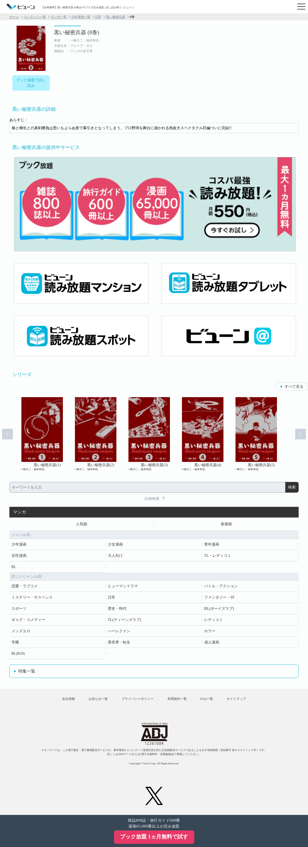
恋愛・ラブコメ (25, 586)
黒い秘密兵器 (115, 17)
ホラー (209, 631)
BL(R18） (20, 653)
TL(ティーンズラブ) (124, 620)
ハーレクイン (119, 631)
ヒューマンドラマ (123, 586)
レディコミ (213, 620)
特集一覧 (26, 671)
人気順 (81, 524)
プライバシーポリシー (137, 699)
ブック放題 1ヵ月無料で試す (154, 837)
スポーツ (19, 609)
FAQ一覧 (206, 699)
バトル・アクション (221, 586)
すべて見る (294, 387)
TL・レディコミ (217, 556)
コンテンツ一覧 (35, 17)
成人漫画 (211, 642)
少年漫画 (19, 544)
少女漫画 (115, 544)
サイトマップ (236, 699)
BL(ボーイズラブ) (219, 609)
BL (14, 567)
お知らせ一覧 (98, 699)
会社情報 (68, 699)
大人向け (115, 556)
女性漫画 (19, 556)
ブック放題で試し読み (31, 83)
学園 (15, 642)
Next (300, 434)
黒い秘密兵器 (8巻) (76, 32)
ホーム (14, 17)
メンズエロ (21, 631)
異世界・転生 (119, 642)
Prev (7, 434)
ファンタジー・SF (219, 597)
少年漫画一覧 (80, 17)
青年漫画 (211, 544)
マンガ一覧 (59, 17)
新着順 (226, 524)
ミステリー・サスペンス (32, 597)
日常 (98, 17)
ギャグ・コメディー (28, 620)
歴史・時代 (117, 609)
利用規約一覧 (177, 699)
